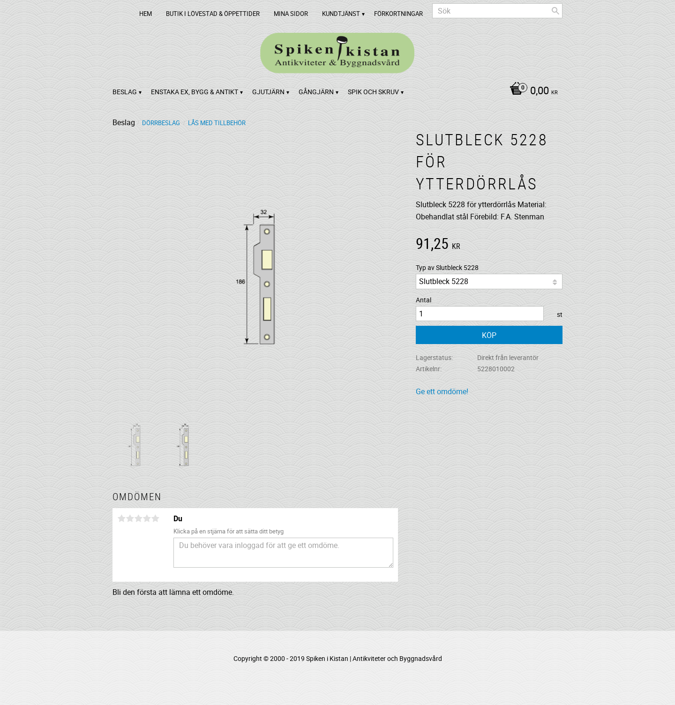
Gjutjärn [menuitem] (268, 91)
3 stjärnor (138, 518)
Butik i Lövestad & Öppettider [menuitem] (213, 13)
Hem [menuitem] (145, 13)
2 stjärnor (130, 518)
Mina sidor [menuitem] (291, 13)
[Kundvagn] (531, 91)
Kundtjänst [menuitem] (341, 13)
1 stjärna (121, 518)
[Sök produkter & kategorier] (497, 10)
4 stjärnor (146, 518)
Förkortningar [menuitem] (398, 13)
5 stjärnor (155, 518)
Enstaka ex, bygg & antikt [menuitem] (194, 91)
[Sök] (555, 11)
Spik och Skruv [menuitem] (373, 91)
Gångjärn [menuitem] (316, 91)
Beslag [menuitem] (124, 91)
